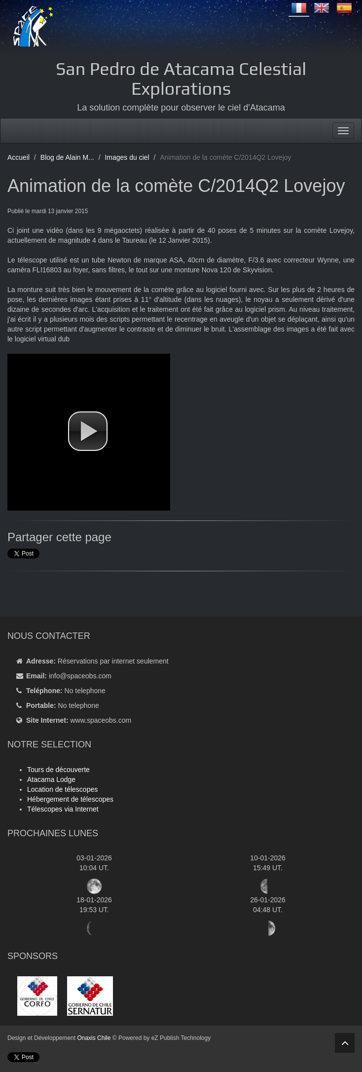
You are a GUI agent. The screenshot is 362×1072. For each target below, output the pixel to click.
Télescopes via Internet (63, 809)
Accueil (18, 157)
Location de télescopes (62, 789)
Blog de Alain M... (67, 157)
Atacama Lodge (51, 779)
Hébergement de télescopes (70, 799)
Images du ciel (127, 157)
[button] (88, 431)
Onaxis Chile (93, 1038)
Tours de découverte (58, 770)
